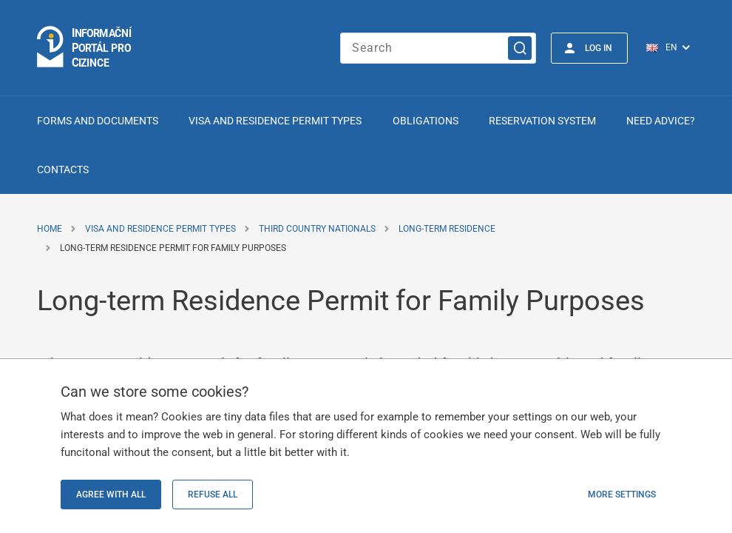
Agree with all (111, 494)
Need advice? (660, 121)
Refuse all (212, 494)
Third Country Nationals (317, 229)
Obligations (425, 121)
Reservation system (542, 121)
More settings (622, 494)
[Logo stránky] (85, 48)
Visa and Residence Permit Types (275, 121)
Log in (598, 48)
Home (49, 229)
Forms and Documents (97, 121)
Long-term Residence (447, 229)
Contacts (63, 169)
